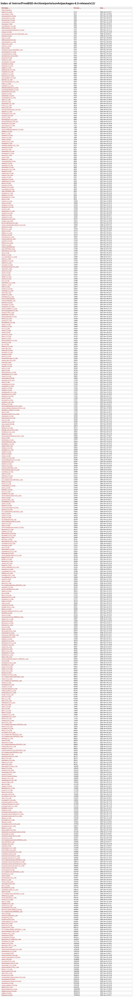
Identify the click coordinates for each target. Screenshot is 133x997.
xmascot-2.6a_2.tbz (8, 844)
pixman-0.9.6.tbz (7, 774)
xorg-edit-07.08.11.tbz (8, 883)
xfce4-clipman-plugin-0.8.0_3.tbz (11, 495)
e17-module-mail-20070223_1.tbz (12, 752)
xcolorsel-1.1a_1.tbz (8, 645)
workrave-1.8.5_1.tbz (8, 933)
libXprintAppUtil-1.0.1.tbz (9, 316)
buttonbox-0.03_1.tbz (8, 380)
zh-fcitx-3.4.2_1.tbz (7, 975)
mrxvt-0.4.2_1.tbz (7, 838)
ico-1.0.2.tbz (5, 344)
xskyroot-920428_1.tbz (9, 300)
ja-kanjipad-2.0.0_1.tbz (9, 571)
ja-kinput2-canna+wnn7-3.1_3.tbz (12, 816)
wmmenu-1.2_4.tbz (7, 569)
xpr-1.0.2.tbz (5, 593)
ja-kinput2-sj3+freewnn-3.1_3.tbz (12, 852)
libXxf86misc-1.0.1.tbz (8, 322)
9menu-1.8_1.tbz (7, 318)
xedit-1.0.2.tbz (6, 891)
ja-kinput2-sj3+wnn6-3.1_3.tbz (11, 856)
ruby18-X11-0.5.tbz (7, 605)
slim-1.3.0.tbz (6, 885)
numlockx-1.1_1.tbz (8, 85)
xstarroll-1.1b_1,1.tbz (8, 422)
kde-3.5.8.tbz (6, 48)
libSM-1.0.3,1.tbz (7, 559)
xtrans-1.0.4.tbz (6, 629)
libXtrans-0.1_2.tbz (7, 625)
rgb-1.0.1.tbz (5, 253)
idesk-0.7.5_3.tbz (7, 768)
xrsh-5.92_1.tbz (6, 362)
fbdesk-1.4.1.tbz (6, 818)
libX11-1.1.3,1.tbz (7, 969)
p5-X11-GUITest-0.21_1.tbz (10, 589)
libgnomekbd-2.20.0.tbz (9, 830)
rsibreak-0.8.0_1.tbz (8, 903)
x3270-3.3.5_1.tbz (7, 905)
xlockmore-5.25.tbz (7, 935)
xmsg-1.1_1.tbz (6, 259)
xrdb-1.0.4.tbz (6, 426)
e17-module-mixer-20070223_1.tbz (12, 736)
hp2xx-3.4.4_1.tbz (7, 792)
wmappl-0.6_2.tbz (7, 917)
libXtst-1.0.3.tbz (6, 481)
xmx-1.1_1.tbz (6, 581)
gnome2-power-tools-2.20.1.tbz (11, 109)
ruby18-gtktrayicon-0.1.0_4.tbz (11, 460)
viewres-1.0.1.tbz (7, 366)
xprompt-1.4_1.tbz (7, 352)
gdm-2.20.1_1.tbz (7, 973)
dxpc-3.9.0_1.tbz (7, 722)
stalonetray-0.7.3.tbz (8, 653)
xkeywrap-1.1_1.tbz (8, 599)
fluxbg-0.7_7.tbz (6, 565)
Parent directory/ (7, 10)
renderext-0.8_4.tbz (8, 461)
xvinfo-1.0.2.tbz (6, 139)
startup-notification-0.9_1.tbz (10, 567)
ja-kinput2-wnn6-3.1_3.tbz (9, 802)
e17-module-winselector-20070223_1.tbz (14, 724)
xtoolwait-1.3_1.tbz (7, 193)
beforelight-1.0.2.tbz (8, 167)
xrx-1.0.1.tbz (5, 661)
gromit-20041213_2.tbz (9, 442)
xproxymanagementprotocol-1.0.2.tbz (13, 30)
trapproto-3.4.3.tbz (7, 350)
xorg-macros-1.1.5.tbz (8, 125)
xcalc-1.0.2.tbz (6, 513)
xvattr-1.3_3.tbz (6, 330)
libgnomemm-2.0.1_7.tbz (9, 541)
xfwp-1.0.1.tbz (6, 525)
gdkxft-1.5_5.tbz (6, 591)
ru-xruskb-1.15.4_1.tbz (8, 732)
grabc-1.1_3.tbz (6, 83)
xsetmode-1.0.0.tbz (7, 64)
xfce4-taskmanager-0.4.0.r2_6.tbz (12, 406)
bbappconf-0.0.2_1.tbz (8, 597)
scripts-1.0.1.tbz (6, 177)
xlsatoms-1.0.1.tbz (7, 135)
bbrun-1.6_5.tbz (6, 336)
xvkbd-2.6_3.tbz (6, 682)
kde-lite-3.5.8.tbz (7, 36)
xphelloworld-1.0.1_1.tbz (9, 392)
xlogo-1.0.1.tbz (6, 324)
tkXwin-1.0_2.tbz (7, 127)
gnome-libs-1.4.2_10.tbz (9, 965)
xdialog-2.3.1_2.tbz (7, 895)
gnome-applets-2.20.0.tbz (9, 985)
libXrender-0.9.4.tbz (8, 553)
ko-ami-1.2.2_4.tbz (7, 899)
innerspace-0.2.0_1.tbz (9, 772)
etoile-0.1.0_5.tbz (7, 12)
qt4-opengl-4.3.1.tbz (8, 834)
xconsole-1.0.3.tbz (7, 265)
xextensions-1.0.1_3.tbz (9, 692)
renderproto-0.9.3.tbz (8, 384)
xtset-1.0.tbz (5, 157)
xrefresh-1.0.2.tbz (7, 163)
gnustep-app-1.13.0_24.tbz (10, 56)
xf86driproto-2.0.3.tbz (8, 181)
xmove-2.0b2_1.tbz (7, 782)
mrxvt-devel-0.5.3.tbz (8, 869)
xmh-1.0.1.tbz (6, 708)
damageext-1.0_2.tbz (8, 103)
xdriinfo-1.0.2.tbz (7, 93)
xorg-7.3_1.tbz (6, 38)
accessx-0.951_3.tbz (8, 312)
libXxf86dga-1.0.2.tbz (8, 501)
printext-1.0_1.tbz (7, 201)
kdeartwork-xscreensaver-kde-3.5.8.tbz (13, 832)
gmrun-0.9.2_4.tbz (7, 621)
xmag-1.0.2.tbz (6, 456)
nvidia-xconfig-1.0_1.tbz (9, 690)
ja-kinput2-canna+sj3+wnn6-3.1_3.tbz (13, 862)
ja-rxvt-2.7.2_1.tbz (7, 790)
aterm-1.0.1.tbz (6, 706)
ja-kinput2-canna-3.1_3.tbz (10, 756)
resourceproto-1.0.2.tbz (9, 16)
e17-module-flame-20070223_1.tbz (12, 511)
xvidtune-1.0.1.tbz (7, 448)
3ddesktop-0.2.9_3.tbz (8, 702)
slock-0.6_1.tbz (6, 101)
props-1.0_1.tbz (6, 483)
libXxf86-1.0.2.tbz (7, 613)
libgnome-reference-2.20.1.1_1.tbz (12, 611)
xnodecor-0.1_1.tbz (7, 73)
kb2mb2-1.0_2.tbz (7, 79)
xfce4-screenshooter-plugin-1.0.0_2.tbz (14, 225)
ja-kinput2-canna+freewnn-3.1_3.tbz (13, 814)
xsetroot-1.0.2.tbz (7, 241)
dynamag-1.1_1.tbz (7, 290)
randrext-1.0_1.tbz (7, 213)
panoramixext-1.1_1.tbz (9, 42)
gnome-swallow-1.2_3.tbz (9, 308)
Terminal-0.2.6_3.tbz (8, 941)
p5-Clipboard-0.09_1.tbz (9, 519)
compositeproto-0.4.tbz (9, 161)
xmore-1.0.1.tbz (6, 376)
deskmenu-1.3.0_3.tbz (8, 219)
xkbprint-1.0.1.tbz (7, 639)
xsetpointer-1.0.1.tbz (8, 95)
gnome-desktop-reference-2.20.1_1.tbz (13, 408)
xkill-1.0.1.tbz (6, 199)
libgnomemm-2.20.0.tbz (9, 533)
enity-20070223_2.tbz (8, 249)
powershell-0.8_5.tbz (8, 633)
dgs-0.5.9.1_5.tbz (7, 947)
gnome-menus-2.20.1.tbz (9, 867)
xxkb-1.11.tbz (6, 603)
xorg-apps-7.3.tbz (7, 24)
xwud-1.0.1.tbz (6, 398)
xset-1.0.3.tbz (6, 438)
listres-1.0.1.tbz (6, 183)
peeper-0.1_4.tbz (7, 294)
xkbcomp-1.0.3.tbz (7, 742)
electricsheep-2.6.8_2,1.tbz (10, 963)
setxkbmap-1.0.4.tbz (8, 314)
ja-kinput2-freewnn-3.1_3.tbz (10, 804)
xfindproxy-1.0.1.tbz (8, 207)
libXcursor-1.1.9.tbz (7, 623)
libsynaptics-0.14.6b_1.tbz (10, 766)
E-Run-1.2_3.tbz (7, 105)
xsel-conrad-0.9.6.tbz (8, 424)
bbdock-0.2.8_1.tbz (7, 557)
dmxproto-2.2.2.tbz (7, 66)
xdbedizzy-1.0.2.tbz (7, 261)
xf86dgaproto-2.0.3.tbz (8, 69)
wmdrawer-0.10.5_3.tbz (9, 662)
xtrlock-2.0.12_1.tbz (8, 141)
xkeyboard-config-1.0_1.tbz (10, 889)
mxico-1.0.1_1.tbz (7, 670)
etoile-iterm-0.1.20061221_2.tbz (11, 939)
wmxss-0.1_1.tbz (7, 155)
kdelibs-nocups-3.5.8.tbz (9, 991)
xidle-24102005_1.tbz (8, 191)
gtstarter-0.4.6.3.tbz (8, 396)
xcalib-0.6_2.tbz (6, 452)
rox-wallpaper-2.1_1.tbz (9, 577)
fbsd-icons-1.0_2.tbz (8, 75)
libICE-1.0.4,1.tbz (7, 730)
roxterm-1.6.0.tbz (7, 786)
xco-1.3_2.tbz (6, 328)
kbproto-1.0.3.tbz (7, 505)
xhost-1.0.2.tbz (6, 272)
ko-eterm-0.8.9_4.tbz (8, 919)
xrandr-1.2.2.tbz (6, 515)
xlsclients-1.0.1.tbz (7, 165)
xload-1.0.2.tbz (6, 231)
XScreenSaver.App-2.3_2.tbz (10, 469)
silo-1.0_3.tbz (6, 784)
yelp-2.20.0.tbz (6, 913)
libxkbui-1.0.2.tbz (7, 326)
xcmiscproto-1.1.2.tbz (8, 22)
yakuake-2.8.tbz (6, 846)
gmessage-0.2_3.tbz (8, 153)
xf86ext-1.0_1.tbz (7, 233)
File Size (76, 8)
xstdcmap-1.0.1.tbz (7, 179)
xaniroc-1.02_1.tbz (7, 175)
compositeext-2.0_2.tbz (9, 97)
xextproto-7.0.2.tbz (7, 587)
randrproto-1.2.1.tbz (8, 440)
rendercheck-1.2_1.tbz (8, 485)
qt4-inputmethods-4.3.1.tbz (10, 310)
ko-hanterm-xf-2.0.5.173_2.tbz (11, 824)
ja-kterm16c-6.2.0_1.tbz (9, 746)
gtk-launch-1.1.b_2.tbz (8, 169)
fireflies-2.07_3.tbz (7, 573)
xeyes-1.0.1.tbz (6, 203)
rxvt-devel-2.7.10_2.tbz (9, 800)
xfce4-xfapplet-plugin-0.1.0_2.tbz (12, 555)
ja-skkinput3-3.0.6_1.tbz (9, 907)
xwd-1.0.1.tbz (6, 370)
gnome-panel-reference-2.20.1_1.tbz (13, 436)
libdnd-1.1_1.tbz (6, 828)
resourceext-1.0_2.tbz (8, 18)
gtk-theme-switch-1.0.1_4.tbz (10, 414)
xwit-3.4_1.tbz (6, 368)
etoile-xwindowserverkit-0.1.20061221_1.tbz (15, 659)
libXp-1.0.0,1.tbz (7, 758)
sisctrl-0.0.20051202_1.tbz (10, 915)
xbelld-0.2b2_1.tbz (7, 446)
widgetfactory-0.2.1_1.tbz (9, 374)
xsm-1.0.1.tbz (6, 627)
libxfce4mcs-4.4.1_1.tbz (9, 643)
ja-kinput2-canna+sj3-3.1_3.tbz (11, 836)
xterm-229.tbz (6, 875)
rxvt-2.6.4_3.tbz (6, 696)
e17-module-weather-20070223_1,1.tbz (14, 929)
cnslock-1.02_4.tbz (7, 221)
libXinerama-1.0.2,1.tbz (9, 251)
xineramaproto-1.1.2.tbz (9, 52)
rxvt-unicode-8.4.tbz (8, 953)
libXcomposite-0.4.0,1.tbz (9, 340)
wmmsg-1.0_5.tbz (7, 509)
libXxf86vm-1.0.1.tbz (8, 444)
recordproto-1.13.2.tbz (8, 62)
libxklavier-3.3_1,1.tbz (8, 788)
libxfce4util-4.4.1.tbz (8, 754)
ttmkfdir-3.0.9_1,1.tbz (8, 607)
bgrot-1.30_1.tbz (7, 107)
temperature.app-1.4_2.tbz (10, 358)
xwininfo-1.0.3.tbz (7, 388)
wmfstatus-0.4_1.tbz (8, 296)
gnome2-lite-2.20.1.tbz (8, 91)
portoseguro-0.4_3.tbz (8, 637)
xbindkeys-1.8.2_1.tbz (8, 432)
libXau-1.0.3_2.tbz (7, 346)
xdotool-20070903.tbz (8, 247)
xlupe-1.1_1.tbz (6, 338)
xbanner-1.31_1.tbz (7, 778)
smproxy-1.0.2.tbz (7, 288)
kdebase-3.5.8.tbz (7, 995)
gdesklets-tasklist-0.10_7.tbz (10, 145)
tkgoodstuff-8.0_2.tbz (8, 887)
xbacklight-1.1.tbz (7, 143)
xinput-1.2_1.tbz (6, 245)
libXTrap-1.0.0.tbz (7, 539)
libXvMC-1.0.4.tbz (7, 489)
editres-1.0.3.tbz (7, 601)
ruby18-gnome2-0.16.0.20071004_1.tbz (14, 750)
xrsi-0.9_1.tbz (6, 209)
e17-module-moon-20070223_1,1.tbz (13, 893)
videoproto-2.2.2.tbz (8, 173)
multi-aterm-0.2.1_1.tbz (9, 716)
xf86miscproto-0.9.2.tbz (9, 40)
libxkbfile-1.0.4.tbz (7, 808)
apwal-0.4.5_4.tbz (7, 649)
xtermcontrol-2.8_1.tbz (8, 418)
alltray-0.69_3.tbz (7, 657)
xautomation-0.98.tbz (8, 378)
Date (101, 8)
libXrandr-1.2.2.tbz (7, 561)
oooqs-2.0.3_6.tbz (7, 667)
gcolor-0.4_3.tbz (7, 270)
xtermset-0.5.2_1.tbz (8, 237)
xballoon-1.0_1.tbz (7, 195)
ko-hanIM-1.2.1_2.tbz (8, 820)
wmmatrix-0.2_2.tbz (8, 664)
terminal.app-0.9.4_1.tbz (9, 877)
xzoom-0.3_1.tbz (7, 320)
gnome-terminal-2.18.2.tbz (10, 955)
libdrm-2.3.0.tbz (6, 712)
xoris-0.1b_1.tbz (6, 149)
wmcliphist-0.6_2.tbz (8, 684)
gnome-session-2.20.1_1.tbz (10, 967)
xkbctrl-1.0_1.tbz (7, 262)
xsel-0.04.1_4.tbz (7, 268)
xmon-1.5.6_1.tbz (7, 678)
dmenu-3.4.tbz (6, 332)
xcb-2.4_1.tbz (6, 420)
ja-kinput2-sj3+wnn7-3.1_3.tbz (11, 858)
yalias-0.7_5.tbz (6, 284)
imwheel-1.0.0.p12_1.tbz (9, 674)
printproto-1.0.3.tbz (7, 205)
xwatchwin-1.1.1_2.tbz (8, 282)
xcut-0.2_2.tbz (6, 117)
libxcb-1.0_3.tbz (6, 879)
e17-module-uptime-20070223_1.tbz (13, 676)
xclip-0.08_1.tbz (6, 292)
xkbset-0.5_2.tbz (7, 434)
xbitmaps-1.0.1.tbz (7, 475)
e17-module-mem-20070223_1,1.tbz (13, 871)
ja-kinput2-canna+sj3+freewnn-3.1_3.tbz (14, 863)
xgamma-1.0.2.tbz (7, 147)
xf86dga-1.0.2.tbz (7, 131)
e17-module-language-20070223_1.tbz (13, 860)
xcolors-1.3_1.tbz (7, 227)
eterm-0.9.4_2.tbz (7, 925)
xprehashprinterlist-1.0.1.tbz (10, 89)
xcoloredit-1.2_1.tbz (8, 386)
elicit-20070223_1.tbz (8, 842)
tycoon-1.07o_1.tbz (7, 881)
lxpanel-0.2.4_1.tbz (7, 873)
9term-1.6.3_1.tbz (7, 651)
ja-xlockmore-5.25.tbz (8, 937)
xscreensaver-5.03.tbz (8, 979)
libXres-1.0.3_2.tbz (7, 243)
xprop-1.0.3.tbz (6, 497)
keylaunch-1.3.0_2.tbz (8, 123)
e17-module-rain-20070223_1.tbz (12, 734)
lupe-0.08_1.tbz (6, 348)
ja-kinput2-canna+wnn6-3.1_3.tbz (12, 812)
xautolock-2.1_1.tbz (8, 450)
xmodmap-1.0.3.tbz (7, 471)
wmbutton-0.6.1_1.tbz (8, 575)
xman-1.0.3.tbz (6, 615)
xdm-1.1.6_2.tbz (7, 798)
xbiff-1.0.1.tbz (6, 286)
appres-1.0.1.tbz (7, 137)
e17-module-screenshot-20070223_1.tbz (14, 840)
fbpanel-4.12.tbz (7, 822)
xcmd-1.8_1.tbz (6, 342)
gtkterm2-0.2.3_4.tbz (8, 537)
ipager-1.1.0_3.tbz (7, 669)
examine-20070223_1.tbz (9, 468)
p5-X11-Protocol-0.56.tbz (9, 776)
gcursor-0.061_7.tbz (8, 499)
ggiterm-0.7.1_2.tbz (7, 619)
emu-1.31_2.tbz (6, 704)
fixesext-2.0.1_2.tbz (8, 187)
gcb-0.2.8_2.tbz (6, 356)
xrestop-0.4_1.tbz (7, 217)
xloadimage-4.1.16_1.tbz (9, 780)
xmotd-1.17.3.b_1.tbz (8, 458)
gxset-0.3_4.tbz (6, 579)
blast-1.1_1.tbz (6, 133)
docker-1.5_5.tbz (7, 215)
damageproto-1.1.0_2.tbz (9, 119)
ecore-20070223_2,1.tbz (9, 897)
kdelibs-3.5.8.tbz (7, 993)
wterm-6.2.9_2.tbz (7, 726)
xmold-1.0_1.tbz (6, 60)
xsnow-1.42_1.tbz (7, 563)
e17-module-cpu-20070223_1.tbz (12, 680)
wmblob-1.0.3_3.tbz (8, 493)
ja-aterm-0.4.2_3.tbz (8, 720)
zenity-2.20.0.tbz (7, 959)
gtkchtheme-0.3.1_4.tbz (9, 394)
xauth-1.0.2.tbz (6, 503)
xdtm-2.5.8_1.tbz (7, 764)
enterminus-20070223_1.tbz (10, 635)
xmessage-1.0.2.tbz (8, 304)
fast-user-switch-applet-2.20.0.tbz (12, 909)
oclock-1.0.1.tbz (6, 278)
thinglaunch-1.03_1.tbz (9, 113)
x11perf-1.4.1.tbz (7, 686)
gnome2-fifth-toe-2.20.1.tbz (10, 121)
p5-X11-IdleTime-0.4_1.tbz (10, 223)
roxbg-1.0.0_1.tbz (7, 44)
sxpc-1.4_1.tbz (6, 274)
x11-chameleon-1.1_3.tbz (9, 257)
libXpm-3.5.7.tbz (7, 718)
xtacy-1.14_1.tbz (7, 700)
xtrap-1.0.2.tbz (6, 487)
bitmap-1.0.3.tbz (7, 672)
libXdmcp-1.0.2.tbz (7, 428)
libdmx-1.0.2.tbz (6, 609)
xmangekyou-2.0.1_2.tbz (9, 551)
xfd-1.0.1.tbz (5, 412)
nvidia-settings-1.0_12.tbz (9, 921)
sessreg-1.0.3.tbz (7, 185)
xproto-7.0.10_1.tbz (7, 694)
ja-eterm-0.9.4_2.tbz (8, 927)
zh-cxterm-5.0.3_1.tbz (8, 961)
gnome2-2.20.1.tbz (7, 115)
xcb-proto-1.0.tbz (7, 545)
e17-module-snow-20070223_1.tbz (12, 479)
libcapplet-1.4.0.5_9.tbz (9, 535)
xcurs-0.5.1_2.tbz (7, 334)
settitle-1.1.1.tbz (6, 67)
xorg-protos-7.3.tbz (7, 14)
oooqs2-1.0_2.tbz (7, 748)
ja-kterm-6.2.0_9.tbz (8, 770)
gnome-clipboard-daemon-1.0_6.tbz (12, 129)
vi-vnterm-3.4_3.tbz (7, 728)
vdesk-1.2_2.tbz (6, 255)
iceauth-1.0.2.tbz (7, 354)
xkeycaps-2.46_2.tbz (8, 794)
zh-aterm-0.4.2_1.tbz (8, 714)
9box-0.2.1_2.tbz (7, 229)
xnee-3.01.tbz (6, 740)
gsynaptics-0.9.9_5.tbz (8, 543)
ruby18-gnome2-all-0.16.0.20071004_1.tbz (15, 34)
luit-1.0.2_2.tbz (6, 491)
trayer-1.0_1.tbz (6, 523)
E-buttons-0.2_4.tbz (8, 71)
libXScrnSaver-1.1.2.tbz (9, 372)
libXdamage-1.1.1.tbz (8, 197)
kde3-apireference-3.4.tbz (9, 989)
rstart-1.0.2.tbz (6, 473)
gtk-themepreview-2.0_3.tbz (10, 267)
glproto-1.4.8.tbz (7, 454)
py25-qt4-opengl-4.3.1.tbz (9, 688)
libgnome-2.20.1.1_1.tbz (9, 945)
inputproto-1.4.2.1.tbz (8, 306)
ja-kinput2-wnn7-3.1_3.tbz (9, 806)
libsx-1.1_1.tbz (6, 698)
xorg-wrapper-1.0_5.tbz (9, 77)
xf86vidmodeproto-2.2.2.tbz (10, 87)
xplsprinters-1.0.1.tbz (8, 151)
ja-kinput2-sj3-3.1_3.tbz (9, 826)
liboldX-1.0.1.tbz (7, 276)
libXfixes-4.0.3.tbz (7, 404)
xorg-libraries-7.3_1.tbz (9, 26)
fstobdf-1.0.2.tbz (7, 171)
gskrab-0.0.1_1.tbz (7, 655)
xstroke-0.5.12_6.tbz (8, 641)
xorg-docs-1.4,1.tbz (7, 983)
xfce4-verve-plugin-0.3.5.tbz (10, 507)
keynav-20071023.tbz (8, 298)
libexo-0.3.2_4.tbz (7, 923)
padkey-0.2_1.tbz (7, 159)
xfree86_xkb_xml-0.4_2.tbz (10, 430)
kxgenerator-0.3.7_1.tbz (9, 848)
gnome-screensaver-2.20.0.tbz (11, 957)
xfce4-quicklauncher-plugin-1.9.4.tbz (13, 527)
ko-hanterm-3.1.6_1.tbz (9, 796)
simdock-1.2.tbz (6, 810)
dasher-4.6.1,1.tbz (7, 987)
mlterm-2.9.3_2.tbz (7, 943)
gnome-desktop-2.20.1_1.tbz (10, 931)
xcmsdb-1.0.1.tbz (7, 364)
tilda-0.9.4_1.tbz (6, 583)
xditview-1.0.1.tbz (7, 531)
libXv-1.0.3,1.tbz (7, 595)
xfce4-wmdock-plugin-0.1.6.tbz (11, 521)
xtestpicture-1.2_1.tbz (8, 211)
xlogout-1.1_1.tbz (7, 111)
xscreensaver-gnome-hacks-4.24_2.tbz (13, 977)
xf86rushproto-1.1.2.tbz (9, 28)
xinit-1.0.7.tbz (6, 382)
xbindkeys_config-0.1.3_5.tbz (10, 410)
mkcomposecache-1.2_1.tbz (10, 81)
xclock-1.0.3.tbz (6, 517)
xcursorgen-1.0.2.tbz (8, 189)
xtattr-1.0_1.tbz (6, 99)
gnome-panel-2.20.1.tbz (9, 971)
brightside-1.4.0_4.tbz (8, 760)
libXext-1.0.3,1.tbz (7, 762)
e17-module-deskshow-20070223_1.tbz (14, 744)
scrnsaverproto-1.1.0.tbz (9, 54)
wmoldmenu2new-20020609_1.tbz (12, 50)
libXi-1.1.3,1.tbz (6, 710)
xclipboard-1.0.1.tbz (8, 416)
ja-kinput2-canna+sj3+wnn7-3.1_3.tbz (13, 865)
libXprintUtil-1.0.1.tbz (8, 549)
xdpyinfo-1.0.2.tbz (7, 302)
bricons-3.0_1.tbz (7, 477)
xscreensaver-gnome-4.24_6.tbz (11, 981)
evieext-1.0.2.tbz (7, 32)
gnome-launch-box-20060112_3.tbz (12, 617)
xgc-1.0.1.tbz (6, 547)
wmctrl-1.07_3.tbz (7, 466)
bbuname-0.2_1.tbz (7, 529)
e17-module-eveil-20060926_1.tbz (12, 911)
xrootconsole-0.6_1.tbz (9, 239)
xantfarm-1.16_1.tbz (8, 402)
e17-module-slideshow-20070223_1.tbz (14, 585)
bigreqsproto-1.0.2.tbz (8, 20)
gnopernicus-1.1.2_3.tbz (9, 951)
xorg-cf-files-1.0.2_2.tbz (9, 850)
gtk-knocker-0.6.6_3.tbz (9, 631)
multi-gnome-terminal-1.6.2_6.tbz (12, 949)
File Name (5, 8)
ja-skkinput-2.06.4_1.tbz (9, 854)
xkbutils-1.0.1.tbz (7, 390)
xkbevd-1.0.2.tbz (7, 463)
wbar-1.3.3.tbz (6, 901)
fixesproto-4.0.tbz (7, 58)
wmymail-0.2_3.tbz (7, 400)
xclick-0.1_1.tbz (6, 46)
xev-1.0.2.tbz (6, 280)
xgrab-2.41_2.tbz (7, 647)
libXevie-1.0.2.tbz (7, 235)
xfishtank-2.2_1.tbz (7, 738)
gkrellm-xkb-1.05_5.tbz (9, 360)
